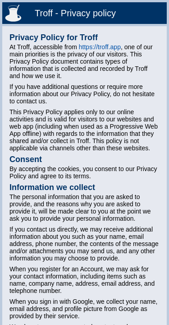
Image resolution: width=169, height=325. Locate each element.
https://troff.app (100, 47)
